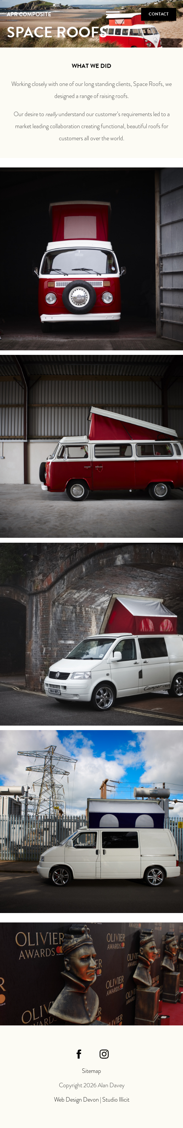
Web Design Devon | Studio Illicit (91, 1100)
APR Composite (29, 14)
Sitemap (91, 1071)
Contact (159, 14)
